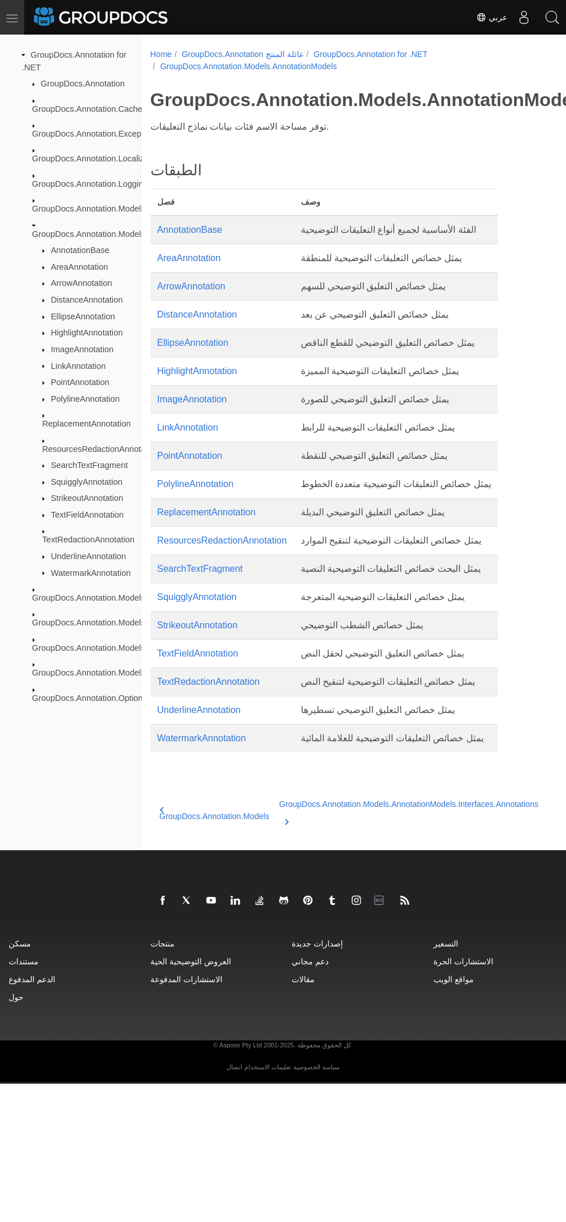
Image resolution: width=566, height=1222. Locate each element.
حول (16, 996)
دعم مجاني (310, 961)
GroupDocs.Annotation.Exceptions (95, 133)
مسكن (20, 943)
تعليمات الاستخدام (267, 1066)
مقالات (303, 979)
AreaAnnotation (79, 266)
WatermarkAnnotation (91, 572)
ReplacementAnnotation (86, 423)
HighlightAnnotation (87, 332)
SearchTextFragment (89, 465)
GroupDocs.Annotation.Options (89, 697)
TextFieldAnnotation (87, 514)
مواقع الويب (453, 979)
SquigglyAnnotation (86, 481)
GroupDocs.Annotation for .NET (371, 54)
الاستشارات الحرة (463, 961)
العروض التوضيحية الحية (190, 961)
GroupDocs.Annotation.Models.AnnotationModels (123, 233)
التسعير (445, 943)
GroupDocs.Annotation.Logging (90, 183)
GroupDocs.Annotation (83, 83)
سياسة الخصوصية (316, 1066)
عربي (489, 17)
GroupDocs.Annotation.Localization (97, 158)
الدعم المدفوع (32, 979)
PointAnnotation (80, 382)
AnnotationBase (80, 250)
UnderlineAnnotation (88, 556)
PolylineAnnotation (85, 398)
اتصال (234, 1066)
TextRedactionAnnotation (88, 539)
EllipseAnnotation (83, 316)
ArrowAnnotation (81, 283)
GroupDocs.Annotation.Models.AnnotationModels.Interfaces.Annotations (399, 811)
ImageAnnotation (82, 349)
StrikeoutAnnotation (87, 498)
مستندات (24, 961)
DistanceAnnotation (87, 299)
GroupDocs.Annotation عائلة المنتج (242, 54)
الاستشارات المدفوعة (186, 979)
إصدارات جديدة (317, 943)
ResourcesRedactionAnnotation (100, 448)
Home (161, 54)
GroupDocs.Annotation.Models (88, 208)
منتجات (162, 943)
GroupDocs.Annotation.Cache (87, 108)
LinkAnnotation (78, 365)
